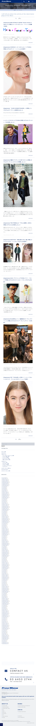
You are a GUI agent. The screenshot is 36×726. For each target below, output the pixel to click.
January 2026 (4, 480)
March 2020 (4, 549)
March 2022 (4, 527)
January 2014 (4, 624)
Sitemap (3, 717)
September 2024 (5, 497)
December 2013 (5, 625)
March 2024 (4, 503)
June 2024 (4, 500)
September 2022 (5, 521)
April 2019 (4, 560)
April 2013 (4, 633)
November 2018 (5, 565)
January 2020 (4, 551)
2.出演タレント (3, 461)
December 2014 (5, 612)
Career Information (5, 716)
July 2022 (4, 523)
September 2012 (5, 638)
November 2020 (5, 544)
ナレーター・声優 (6, 463)
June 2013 (4, 631)
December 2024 (5, 494)
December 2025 (5, 481)
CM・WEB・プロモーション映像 (8, 455)
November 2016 (5, 589)
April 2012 (4, 641)
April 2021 (4, 539)
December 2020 (5, 543)
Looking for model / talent (22, 711)
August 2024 (4, 498)
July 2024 (4, 499)
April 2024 (4, 502)
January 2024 (4, 505)
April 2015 (4, 608)
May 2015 (4, 607)
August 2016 (4, 592)
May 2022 (4, 525)
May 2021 (4, 538)
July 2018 (4, 569)
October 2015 (4, 602)
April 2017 (4, 584)
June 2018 (4, 570)
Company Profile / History (6, 708)
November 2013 (5, 626)
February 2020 (5, 550)
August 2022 (4, 522)
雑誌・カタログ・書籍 (6, 459)
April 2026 (4, 477)
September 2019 (5, 555)
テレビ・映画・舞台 (6, 456)
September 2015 (5, 603)
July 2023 (4, 511)
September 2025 (5, 484)
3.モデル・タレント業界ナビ (6, 468)
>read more (30, 42)
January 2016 (4, 599)
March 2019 (4, 561)
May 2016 (4, 595)
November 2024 (5, 495)
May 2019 (4, 559)
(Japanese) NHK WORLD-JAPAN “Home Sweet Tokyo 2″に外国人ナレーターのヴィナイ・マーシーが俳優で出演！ (17, 24)
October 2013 (4, 627)
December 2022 (5, 518)
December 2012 (5, 636)
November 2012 (5, 637)
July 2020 (4, 546)
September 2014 (5, 615)
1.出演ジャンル (3, 454)
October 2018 (4, 566)
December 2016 (5, 588)
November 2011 (5, 643)
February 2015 (4, 610)
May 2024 (4, 501)
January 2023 (4, 517)
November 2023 (5, 507)
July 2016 (4, 593)
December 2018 (5, 564)
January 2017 (4, 587)
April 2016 (4, 596)
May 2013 (4, 632)
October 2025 (4, 483)
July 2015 (4, 605)
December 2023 (5, 506)
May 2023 (4, 513)
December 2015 (5, 600)
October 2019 (4, 554)
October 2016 (4, 590)
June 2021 (4, 537)
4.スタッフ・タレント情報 (5, 470)
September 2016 (5, 591)
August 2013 (4, 629)
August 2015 (4, 604)
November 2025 (5, 482)
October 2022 (4, 520)
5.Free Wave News (4, 469)
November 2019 (5, 553)
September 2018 (5, 567)
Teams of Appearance (21, 717)
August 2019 (4, 556)
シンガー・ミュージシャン (7, 465)
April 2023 (4, 514)
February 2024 (5, 504)
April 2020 (4, 548)
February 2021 (5, 541)
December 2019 (5, 552)
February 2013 (5, 635)
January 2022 (4, 529)
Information (3, 452)
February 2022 (5, 528)
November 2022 (5, 519)
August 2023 (4, 510)
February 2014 (5, 623)
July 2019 (4, 557)
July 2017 (4, 581)
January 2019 (4, 563)
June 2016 (4, 594)
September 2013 (5, 628)
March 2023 (4, 515)
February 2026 (5, 479)
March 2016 (4, 597)
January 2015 (4, 611)
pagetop (1, 724)
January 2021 (4, 542)
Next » (19, 18)
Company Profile (4, 705)
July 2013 (4, 630)
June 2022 (4, 524)
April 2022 (4, 526)
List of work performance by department (24, 705)
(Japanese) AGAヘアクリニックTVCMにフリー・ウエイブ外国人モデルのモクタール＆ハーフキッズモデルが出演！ (17, 280)
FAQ (3, 709)
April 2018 (4, 572)
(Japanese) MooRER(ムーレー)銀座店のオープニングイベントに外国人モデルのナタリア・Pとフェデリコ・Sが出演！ (17, 320)
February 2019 (5, 562)
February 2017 (5, 586)
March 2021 (4, 540)
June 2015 (4, 606)
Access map (4, 712)
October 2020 (4, 545)
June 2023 (4, 512)
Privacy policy (4, 713)
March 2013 (4, 634)
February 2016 (5, 598)
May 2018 (4, 571)
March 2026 (4, 478)
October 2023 (4, 508)
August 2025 (4, 485)
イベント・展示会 (6, 457)
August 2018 (4, 568)
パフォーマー (5, 466)
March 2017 (4, 585)
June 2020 (4, 547)
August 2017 (4, 580)
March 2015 (4, 609)
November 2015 (5, 601)
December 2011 (5, 642)
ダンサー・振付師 (6, 464)
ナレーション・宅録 (6, 458)
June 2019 (4, 558)
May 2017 (4, 583)
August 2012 (4, 639)
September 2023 (5, 509)
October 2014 (4, 614)
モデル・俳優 (3, 451)
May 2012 (4, 640)
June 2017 (4, 582)
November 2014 (5, 613)
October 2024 (4, 496)
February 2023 (5, 516)
